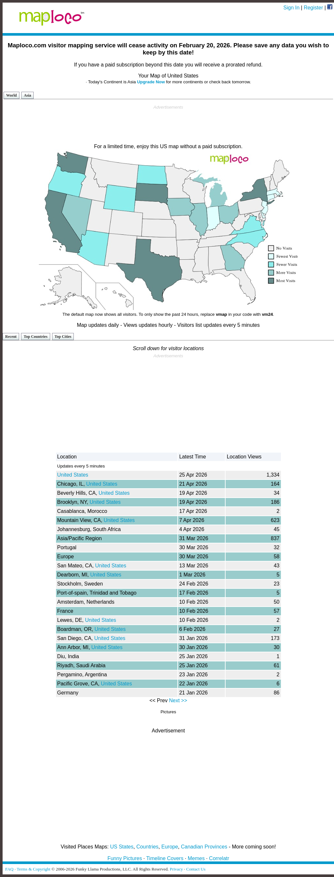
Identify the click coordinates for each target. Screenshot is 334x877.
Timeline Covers (165, 858)
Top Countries (35, 336)
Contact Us (196, 869)
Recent (11, 336)
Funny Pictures (124, 858)
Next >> (178, 700)
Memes (196, 858)
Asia (27, 95)
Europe (169, 846)
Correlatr (219, 858)
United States (72, 475)
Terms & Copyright (33, 869)
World (11, 95)
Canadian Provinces (204, 846)
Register (313, 7)
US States (121, 846)
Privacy (176, 869)
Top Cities (63, 336)
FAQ (9, 869)
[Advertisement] (168, 124)
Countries (147, 846)
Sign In (292, 7)
